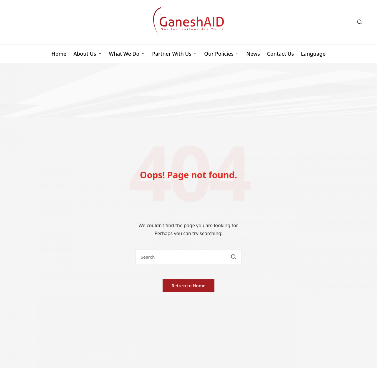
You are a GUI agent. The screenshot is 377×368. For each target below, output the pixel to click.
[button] (233, 257)
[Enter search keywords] (188, 257)
